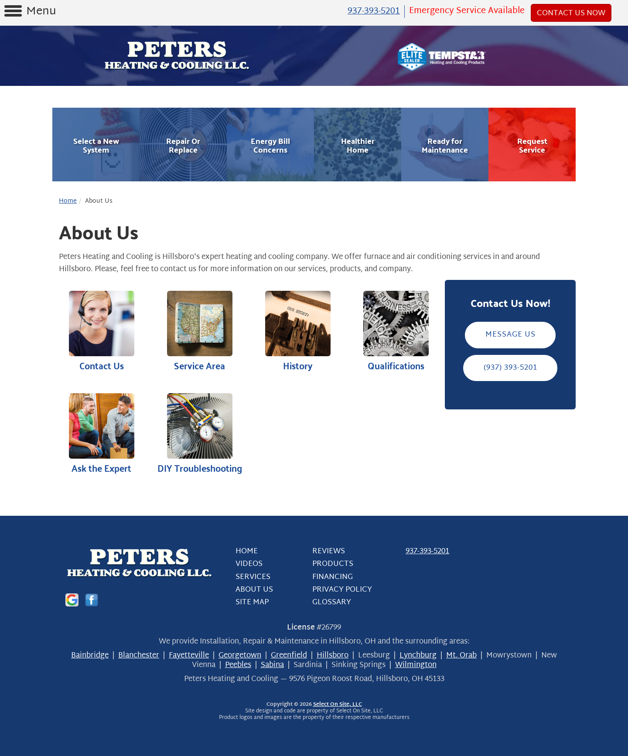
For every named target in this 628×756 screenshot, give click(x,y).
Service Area (199, 331)
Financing (332, 576)
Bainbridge (90, 655)
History (297, 331)
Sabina (272, 665)
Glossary (331, 602)
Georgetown (239, 655)
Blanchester (138, 655)
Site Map (252, 602)
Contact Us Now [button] (571, 13)
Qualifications (395, 331)
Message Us (510, 334)
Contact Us (101, 331)
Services (253, 576)
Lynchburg (418, 655)
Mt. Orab (461, 655)
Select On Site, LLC (337, 704)
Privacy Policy (342, 589)
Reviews (328, 551)
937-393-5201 (427, 551)
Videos (249, 564)
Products (332, 564)
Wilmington (416, 665)
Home (68, 200)
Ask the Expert (101, 433)
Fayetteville (189, 655)
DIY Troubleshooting (199, 433)
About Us (254, 589)
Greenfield (289, 655)
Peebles (238, 665)
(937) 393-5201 (510, 367)
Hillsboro (332, 655)
